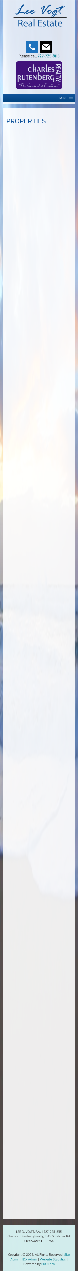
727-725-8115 (48, 56)
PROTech (48, 1264)
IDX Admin (29, 1259)
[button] (63, 98)
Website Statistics (53, 1259)
